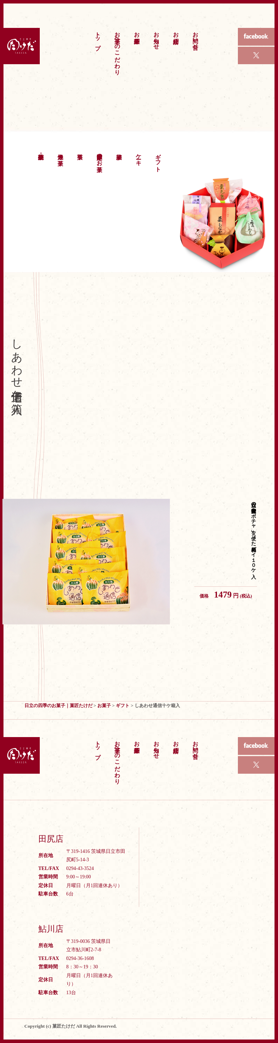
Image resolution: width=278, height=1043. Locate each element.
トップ (98, 37)
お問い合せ (195, 37)
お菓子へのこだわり (117, 50)
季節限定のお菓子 (100, 156)
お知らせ (156, 37)
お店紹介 (176, 31)
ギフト (158, 159)
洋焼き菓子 (60, 153)
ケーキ (139, 156)
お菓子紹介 (137, 31)
